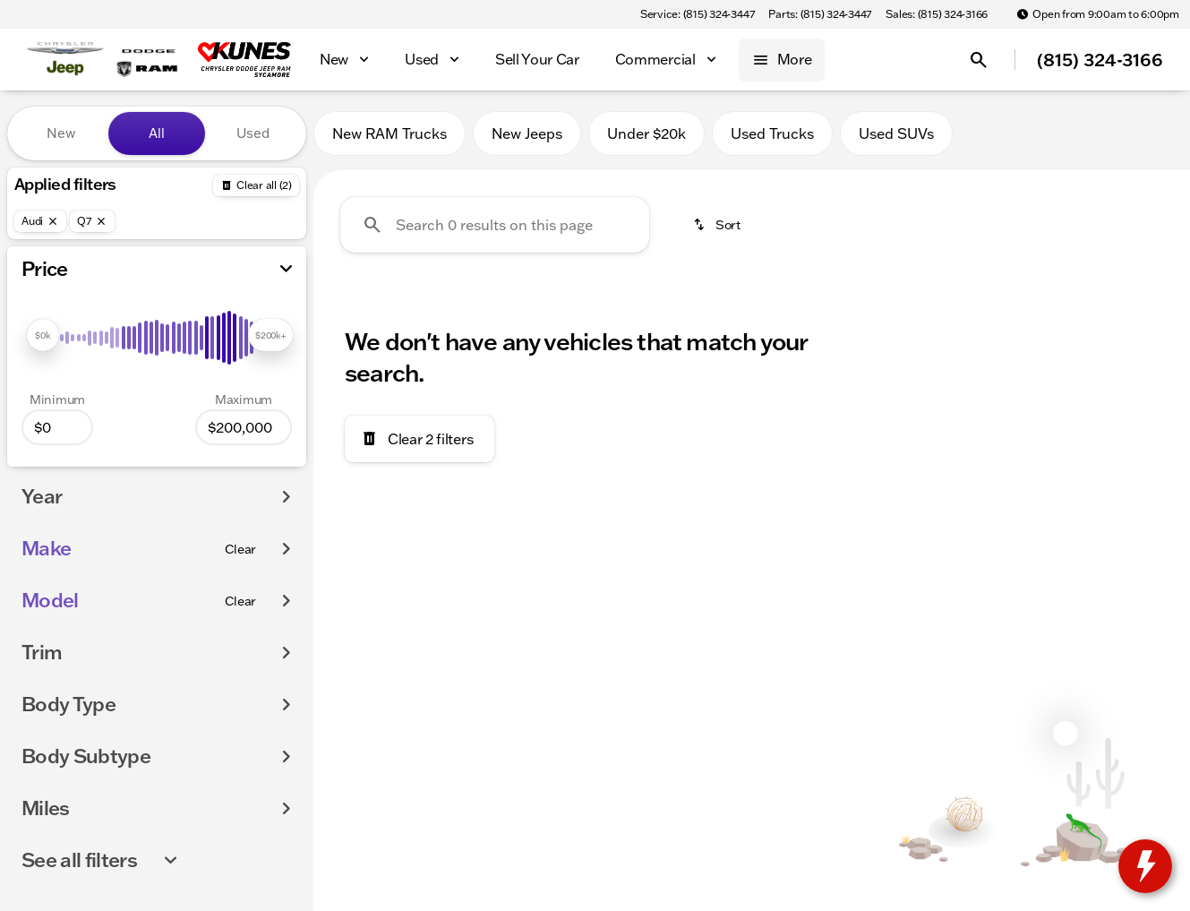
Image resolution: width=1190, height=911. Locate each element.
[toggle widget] (1145, 866)
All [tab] (157, 133)
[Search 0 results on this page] (494, 225)
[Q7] (92, 221)
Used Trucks (772, 133)
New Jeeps (527, 133)
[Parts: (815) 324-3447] (820, 14)
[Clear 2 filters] (419, 439)
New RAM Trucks (389, 133)
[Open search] (978, 60)
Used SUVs (896, 133)
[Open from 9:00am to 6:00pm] (1098, 14)
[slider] (43, 335)
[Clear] (240, 549)
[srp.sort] (718, 225)
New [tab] (61, 133)
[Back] (256, 185)
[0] (57, 427)
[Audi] (40, 221)
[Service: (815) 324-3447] (697, 14)
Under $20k (646, 133)
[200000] (243, 427)
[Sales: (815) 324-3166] (936, 14)
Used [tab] (253, 133)
